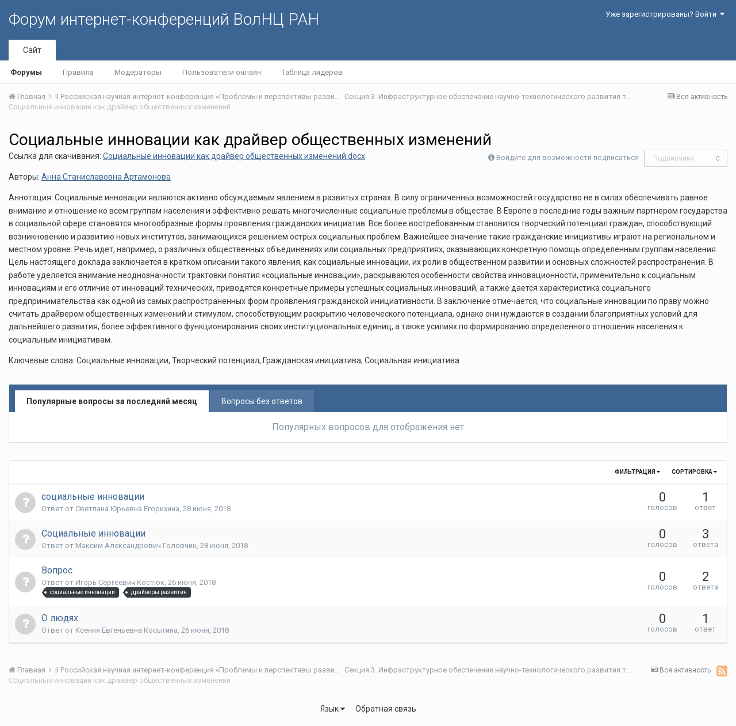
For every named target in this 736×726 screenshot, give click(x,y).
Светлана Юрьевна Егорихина (127, 508)
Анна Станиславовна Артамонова (106, 176)
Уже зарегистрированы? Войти (664, 14)
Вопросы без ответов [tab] (261, 401)
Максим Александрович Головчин (136, 545)
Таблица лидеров (312, 72)
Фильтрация (637, 472)
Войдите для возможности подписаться (567, 157)
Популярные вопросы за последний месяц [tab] (111, 401)
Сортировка (694, 472)
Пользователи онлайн (221, 72)
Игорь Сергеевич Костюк (119, 582)
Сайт (32, 50)
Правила (78, 72)
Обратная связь (385, 708)
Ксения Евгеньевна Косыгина (126, 630)
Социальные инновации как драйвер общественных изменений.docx (234, 156)
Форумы (26, 72)
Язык (332, 708)
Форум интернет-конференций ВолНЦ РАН (164, 19)
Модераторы (138, 72)
